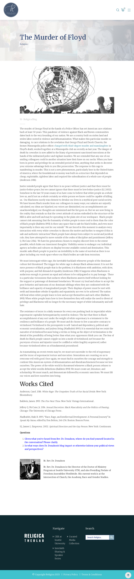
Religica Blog (30, 119)
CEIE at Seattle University (60, 540)
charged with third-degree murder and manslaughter (81, 145)
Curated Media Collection (74, 540)
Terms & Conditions (91, 574)
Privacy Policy (70, 574)
